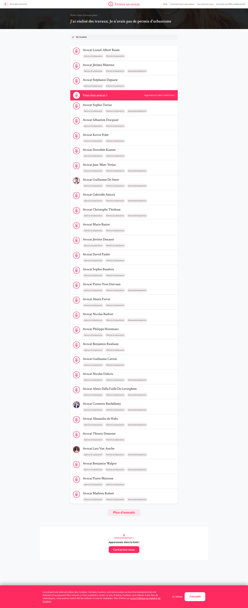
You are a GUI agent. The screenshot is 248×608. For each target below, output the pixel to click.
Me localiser (81, 37)
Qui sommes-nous (205, 4)
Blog (165, 4)
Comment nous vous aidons (182, 4)
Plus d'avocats (124, 512)
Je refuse (177, 596)
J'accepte (195, 596)
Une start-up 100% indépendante (230, 4)
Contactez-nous (124, 550)
